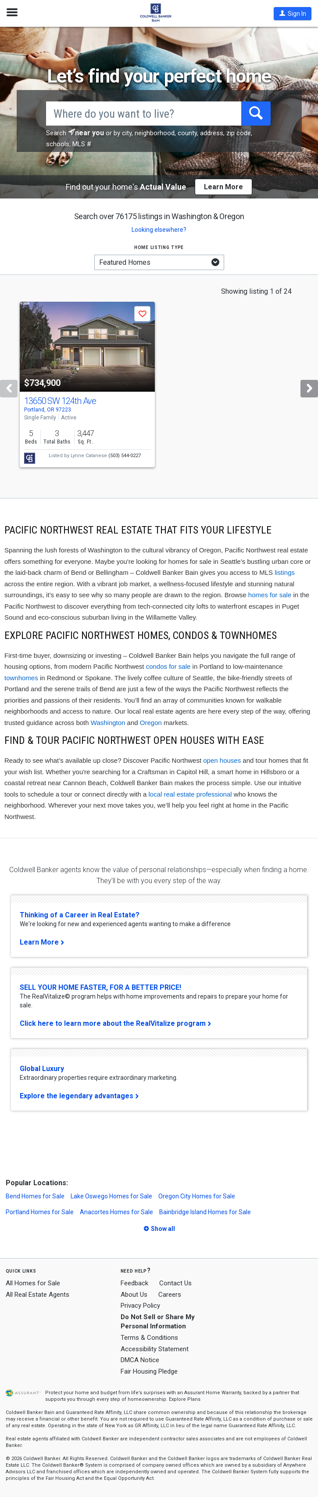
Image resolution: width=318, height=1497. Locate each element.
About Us (134, 1295)
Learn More (39, 942)
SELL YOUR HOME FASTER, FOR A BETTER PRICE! (100, 987)
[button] (292, 13)
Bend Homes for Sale (35, 1196)
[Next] (309, 388)
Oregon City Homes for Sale (196, 1196)
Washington (108, 722)
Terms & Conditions (149, 1338)
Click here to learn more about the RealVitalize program (113, 1023)
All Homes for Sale (33, 1283)
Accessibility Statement (155, 1349)
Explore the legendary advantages (76, 1096)
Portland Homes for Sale (40, 1212)
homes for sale (269, 595)
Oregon (151, 722)
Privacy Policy (140, 1305)
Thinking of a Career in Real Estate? (79, 915)
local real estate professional (190, 794)
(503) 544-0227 (124, 455)
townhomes (21, 678)
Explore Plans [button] (184, 1399)
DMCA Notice (140, 1360)
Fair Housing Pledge (149, 1371)
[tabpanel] (159, 386)
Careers (169, 1295)
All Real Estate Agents (37, 1295)
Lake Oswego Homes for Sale (111, 1196)
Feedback (134, 1283)
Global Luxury (42, 1068)
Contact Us (175, 1283)
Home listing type (159, 247)
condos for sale (168, 666)
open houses (222, 760)
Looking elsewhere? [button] (159, 229)
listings (285, 572)
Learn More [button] (223, 187)
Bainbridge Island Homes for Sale (205, 1212)
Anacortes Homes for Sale (116, 1212)
